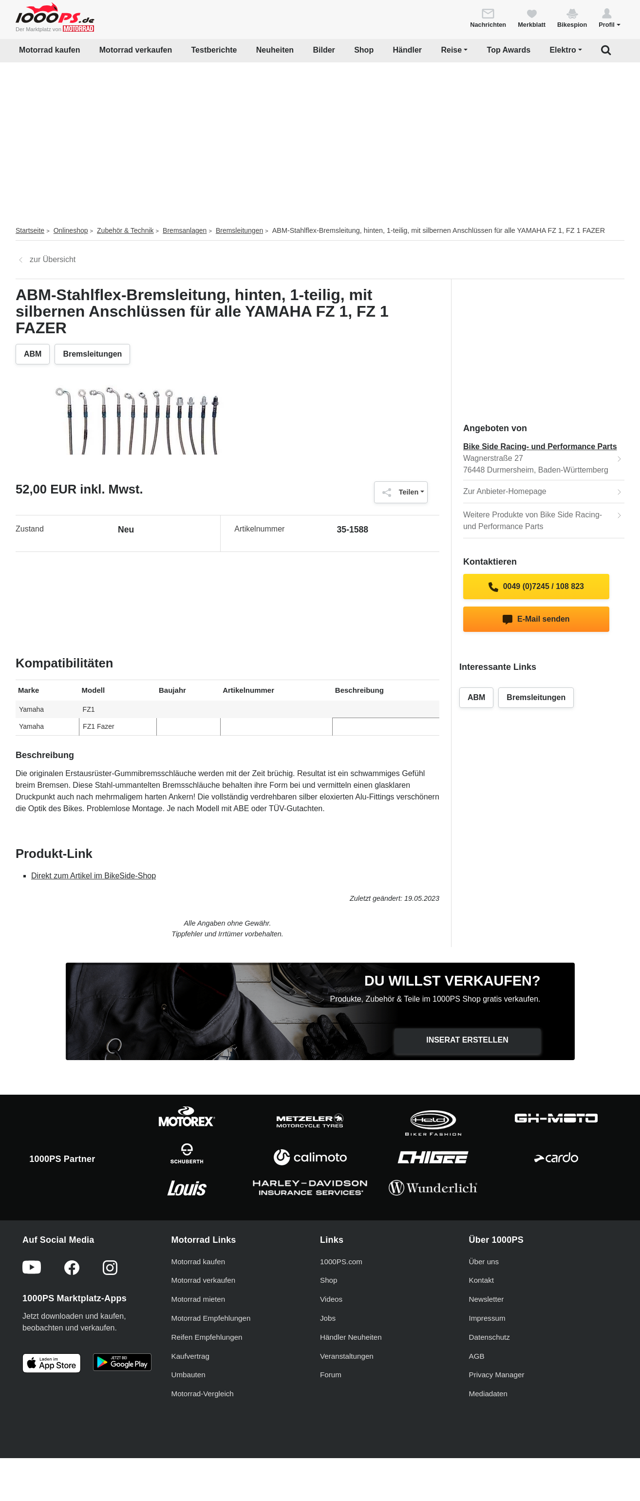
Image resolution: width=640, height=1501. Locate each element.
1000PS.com (341, 1299)
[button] (609, 17)
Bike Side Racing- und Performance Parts (540, 446)
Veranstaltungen (347, 1393)
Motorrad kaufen (49, 50)
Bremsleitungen (239, 230)
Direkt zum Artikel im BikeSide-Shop (93, 876)
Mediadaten (488, 1431)
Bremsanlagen (185, 230)
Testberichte (214, 50)
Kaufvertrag (190, 1393)
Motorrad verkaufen (135, 50)
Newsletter (486, 1337)
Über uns (484, 1299)
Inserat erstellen (467, 1040)
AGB (477, 1393)
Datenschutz (489, 1374)
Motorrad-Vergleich (202, 1431)
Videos (331, 1337)
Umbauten (188, 1412)
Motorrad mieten (198, 1337)
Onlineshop (71, 230)
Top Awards (509, 50)
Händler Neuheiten (351, 1374)
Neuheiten (275, 50)
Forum (330, 1412)
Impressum (487, 1355)
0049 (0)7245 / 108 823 (536, 587)
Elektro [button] (562, 50)
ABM (32, 354)
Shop (364, 50)
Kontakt (481, 1318)
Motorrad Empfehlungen (211, 1355)
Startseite (30, 230)
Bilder (324, 50)
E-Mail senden (536, 619)
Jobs (328, 1355)
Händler (407, 50)
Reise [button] (451, 50)
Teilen (398, 492)
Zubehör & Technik (125, 230)
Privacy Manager (497, 1412)
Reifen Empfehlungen (207, 1374)
